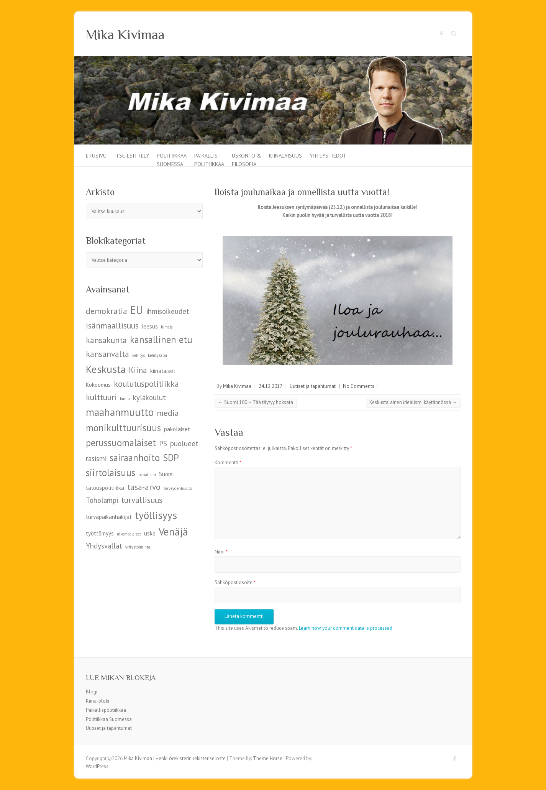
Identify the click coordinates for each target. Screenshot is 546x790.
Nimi (221, 552)
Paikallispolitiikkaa (106, 710)
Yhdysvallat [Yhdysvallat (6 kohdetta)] (104, 545)
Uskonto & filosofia (246, 159)
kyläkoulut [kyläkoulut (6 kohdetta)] (149, 397)
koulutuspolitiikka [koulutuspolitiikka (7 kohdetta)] (146, 383)
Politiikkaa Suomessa (172, 159)
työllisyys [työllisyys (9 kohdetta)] (156, 515)
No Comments (358, 386)
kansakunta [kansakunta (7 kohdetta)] (106, 340)
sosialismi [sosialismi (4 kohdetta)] (147, 474)
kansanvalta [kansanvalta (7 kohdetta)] (107, 353)
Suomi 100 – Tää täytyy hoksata (255, 402)
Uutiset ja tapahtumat (313, 386)
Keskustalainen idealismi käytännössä (413, 402)
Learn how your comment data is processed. (346, 628)
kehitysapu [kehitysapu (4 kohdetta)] (157, 355)
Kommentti (228, 462)
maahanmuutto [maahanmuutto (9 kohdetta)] (120, 412)
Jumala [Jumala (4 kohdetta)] (167, 327)
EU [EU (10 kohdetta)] (136, 309)
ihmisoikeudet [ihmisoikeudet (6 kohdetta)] (167, 311)
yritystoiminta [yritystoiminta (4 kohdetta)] (137, 547)
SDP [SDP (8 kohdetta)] (171, 458)
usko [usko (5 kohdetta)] (150, 533)
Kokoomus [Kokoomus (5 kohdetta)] (98, 384)
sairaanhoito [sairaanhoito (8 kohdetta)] (135, 458)
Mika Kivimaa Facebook (441, 33)
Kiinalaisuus (285, 155)
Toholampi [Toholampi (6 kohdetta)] (102, 500)
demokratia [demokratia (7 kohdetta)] (106, 310)
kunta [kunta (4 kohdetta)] (125, 398)
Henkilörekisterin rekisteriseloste (191, 758)
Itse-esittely (131, 155)
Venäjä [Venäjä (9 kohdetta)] (173, 531)
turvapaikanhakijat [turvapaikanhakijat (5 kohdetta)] (109, 517)
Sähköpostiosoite (235, 582)
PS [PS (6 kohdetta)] (163, 443)
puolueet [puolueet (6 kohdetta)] (184, 443)
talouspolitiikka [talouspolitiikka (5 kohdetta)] (105, 487)
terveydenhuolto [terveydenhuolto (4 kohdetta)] (178, 488)
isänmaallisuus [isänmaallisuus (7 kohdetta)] (112, 325)
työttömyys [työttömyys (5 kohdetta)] (100, 533)
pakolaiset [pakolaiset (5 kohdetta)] (177, 429)
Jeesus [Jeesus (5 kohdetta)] (150, 326)
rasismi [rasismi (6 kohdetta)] (96, 458)
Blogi (91, 691)
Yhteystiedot (328, 155)
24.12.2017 (270, 386)
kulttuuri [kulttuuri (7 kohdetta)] (101, 397)
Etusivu (96, 155)
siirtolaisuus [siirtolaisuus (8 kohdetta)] (110, 472)
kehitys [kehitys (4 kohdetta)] (138, 355)
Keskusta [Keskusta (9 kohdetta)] (106, 369)
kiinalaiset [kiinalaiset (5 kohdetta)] (162, 370)
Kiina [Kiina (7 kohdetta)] (138, 370)
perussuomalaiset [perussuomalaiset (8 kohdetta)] (121, 443)
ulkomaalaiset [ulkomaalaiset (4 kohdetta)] (129, 534)
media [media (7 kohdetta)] (168, 412)
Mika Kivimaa (125, 34)
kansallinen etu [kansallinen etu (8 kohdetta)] (161, 339)
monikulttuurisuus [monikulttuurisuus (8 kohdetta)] (123, 428)
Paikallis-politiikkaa (209, 159)
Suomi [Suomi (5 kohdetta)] (166, 474)
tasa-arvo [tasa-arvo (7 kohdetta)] (144, 486)
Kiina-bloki (97, 701)
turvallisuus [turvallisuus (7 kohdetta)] (141, 499)
